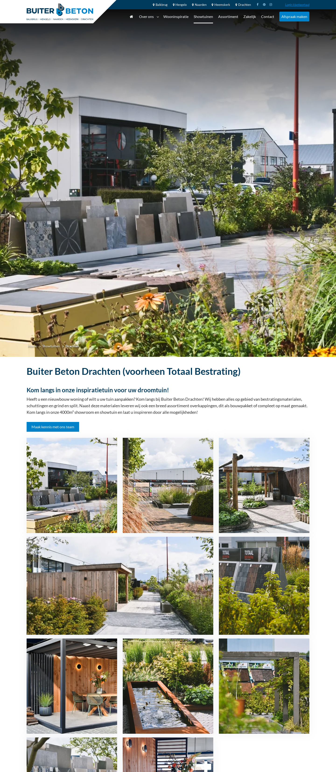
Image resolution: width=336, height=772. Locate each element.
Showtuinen (203, 16)
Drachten (242, 5)
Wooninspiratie (176, 16)
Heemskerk (220, 5)
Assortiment (228, 16)
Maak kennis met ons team (53, 427)
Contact (267, 16)
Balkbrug (159, 5)
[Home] (60, 11)
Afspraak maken (294, 16)
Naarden (198, 5)
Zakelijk (249, 16)
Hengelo (179, 5)
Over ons (149, 17)
